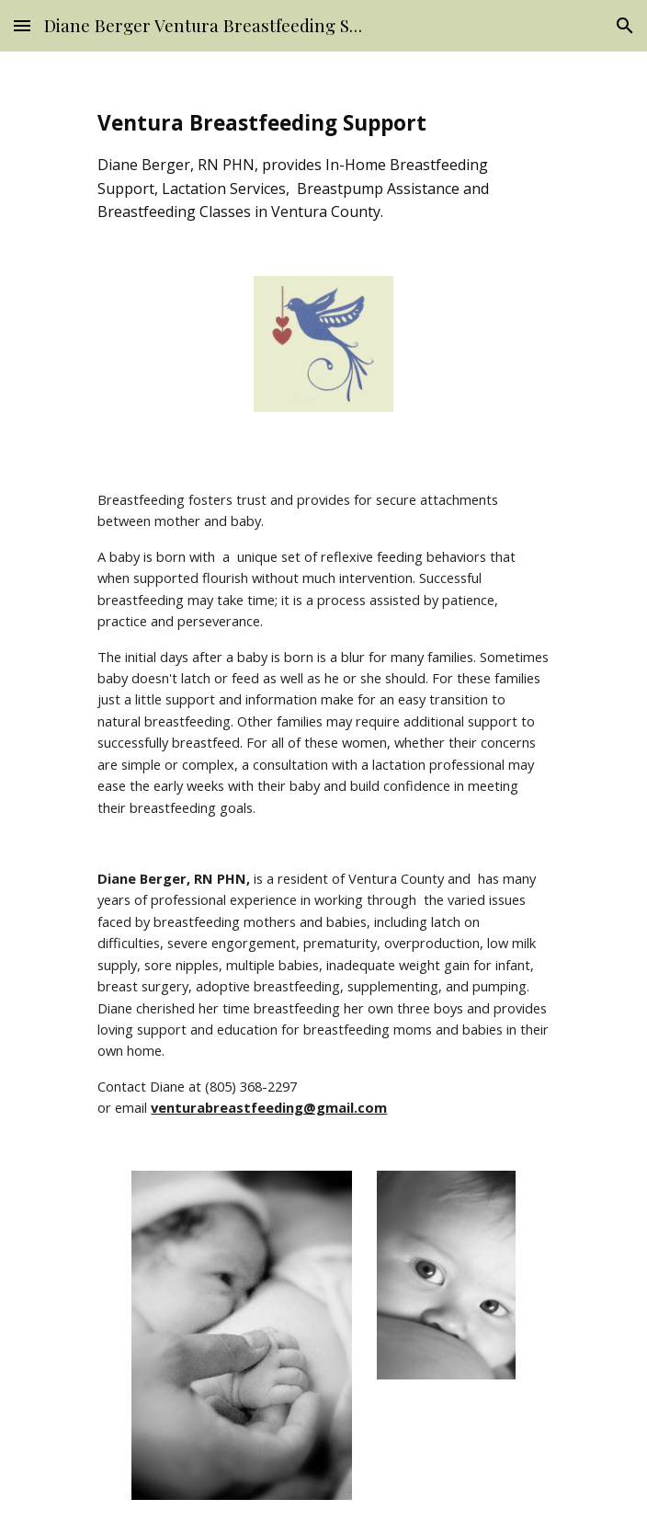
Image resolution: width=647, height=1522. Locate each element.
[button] (22, 25)
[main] (323, 165)
